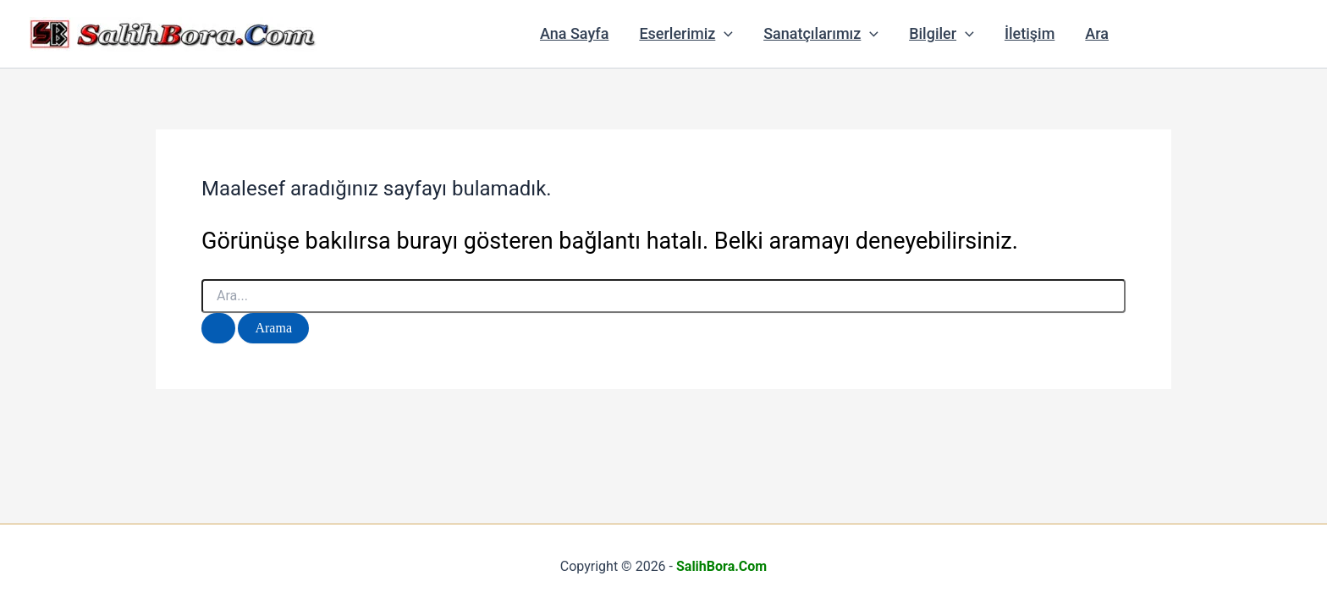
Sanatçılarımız (820, 34)
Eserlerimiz (686, 34)
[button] (724, 34)
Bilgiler (941, 34)
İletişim (1029, 33)
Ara (1097, 33)
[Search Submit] (218, 328)
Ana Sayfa (574, 33)
